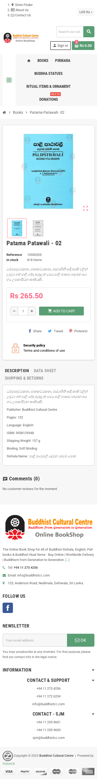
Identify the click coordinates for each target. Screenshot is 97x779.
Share (35, 331)
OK (80, 640)
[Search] (75, 31)
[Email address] (35, 640)
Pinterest (78, 331)
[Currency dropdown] (85, 12)
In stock (12, 260)
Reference (14, 255)
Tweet (55, 331)
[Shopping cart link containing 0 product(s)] (83, 45)
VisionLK (9, 764)
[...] (67, 560)
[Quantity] (23, 311)
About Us (20, 10)
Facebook (8, 608)
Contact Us (21, 15)
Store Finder (22, 5)
